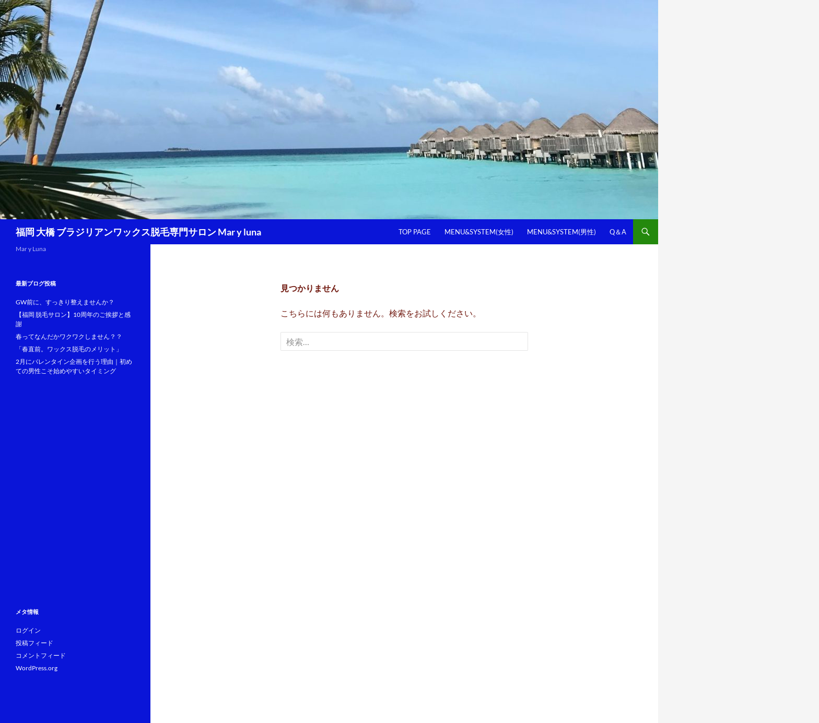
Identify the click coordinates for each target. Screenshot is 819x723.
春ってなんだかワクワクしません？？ (69, 336)
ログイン (28, 630)
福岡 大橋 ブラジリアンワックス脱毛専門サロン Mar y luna (138, 232)
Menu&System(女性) (478, 232)
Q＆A (618, 232)
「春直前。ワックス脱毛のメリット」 (69, 349)
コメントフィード (41, 655)
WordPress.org (36, 668)
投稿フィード (34, 643)
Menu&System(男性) (561, 232)
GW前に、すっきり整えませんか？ (65, 302)
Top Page (415, 232)
